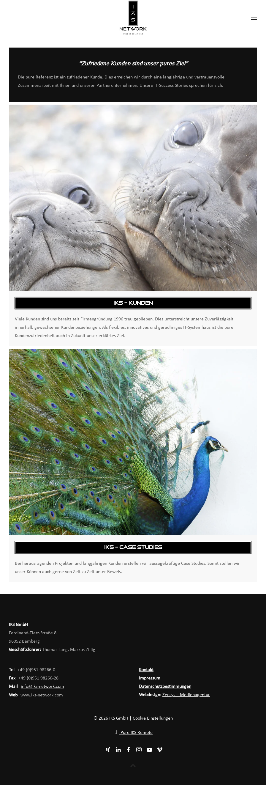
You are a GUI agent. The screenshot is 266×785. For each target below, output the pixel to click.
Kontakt (146, 670)
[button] (254, 18)
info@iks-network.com (42, 686)
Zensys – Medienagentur (186, 695)
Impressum (149, 678)
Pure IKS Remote (133, 732)
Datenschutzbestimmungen (165, 686)
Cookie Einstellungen (153, 718)
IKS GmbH (118, 718)
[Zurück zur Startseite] (133, 18)
